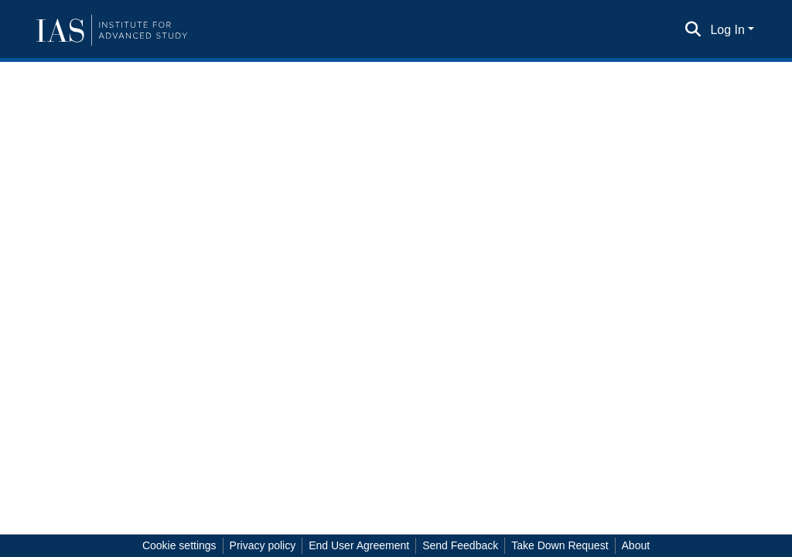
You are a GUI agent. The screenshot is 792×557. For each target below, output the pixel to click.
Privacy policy (263, 545)
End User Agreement (359, 545)
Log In (727, 29)
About (636, 545)
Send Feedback (460, 545)
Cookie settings (179, 545)
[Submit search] (692, 30)
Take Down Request (559, 545)
